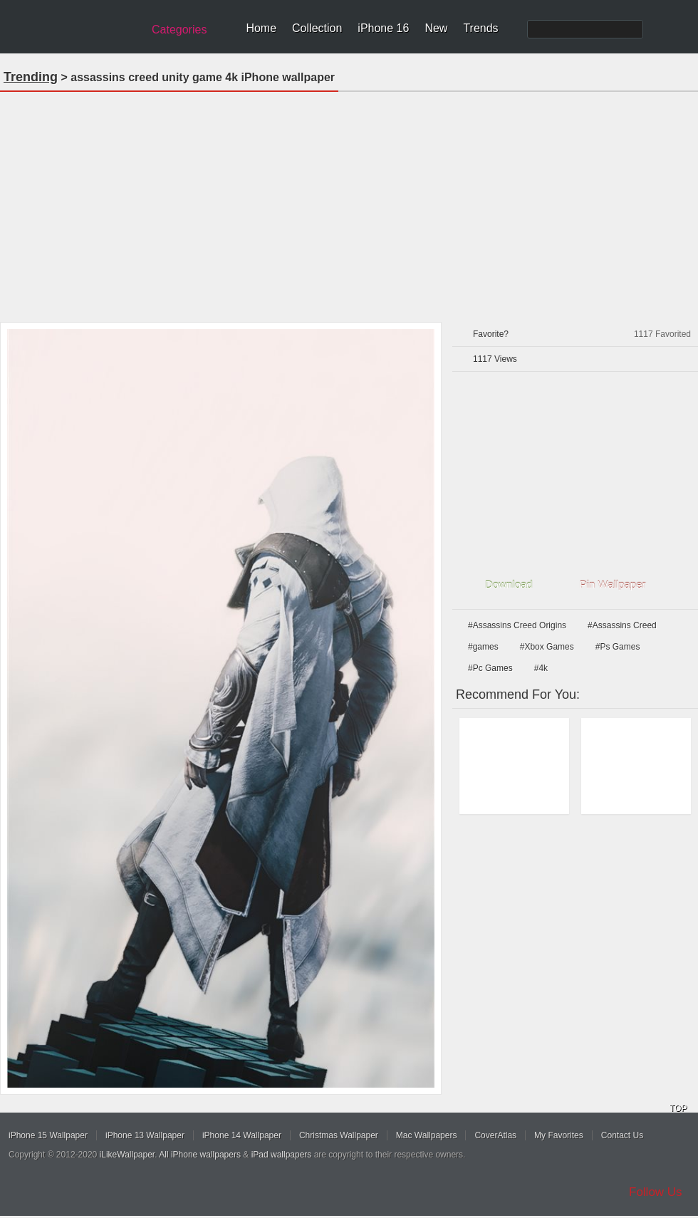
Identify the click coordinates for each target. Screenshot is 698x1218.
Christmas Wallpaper (338, 1135)
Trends (480, 28)
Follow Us (655, 1192)
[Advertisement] (349, 202)
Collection (317, 28)
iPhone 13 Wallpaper (144, 1135)
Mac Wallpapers (426, 1135)
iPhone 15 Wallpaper (48, 1135)
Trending (31, 77)
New (435, 28)
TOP (678, 1108)
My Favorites (558, 1135)
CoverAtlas (495, 1135)
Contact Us (622, 1135)
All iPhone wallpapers (200, 1155)
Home (261, 28)
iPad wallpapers (281, 1155)
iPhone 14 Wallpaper (241, 1135)
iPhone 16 (383, 28)
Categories (179, 30)
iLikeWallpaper (127, 1155)
